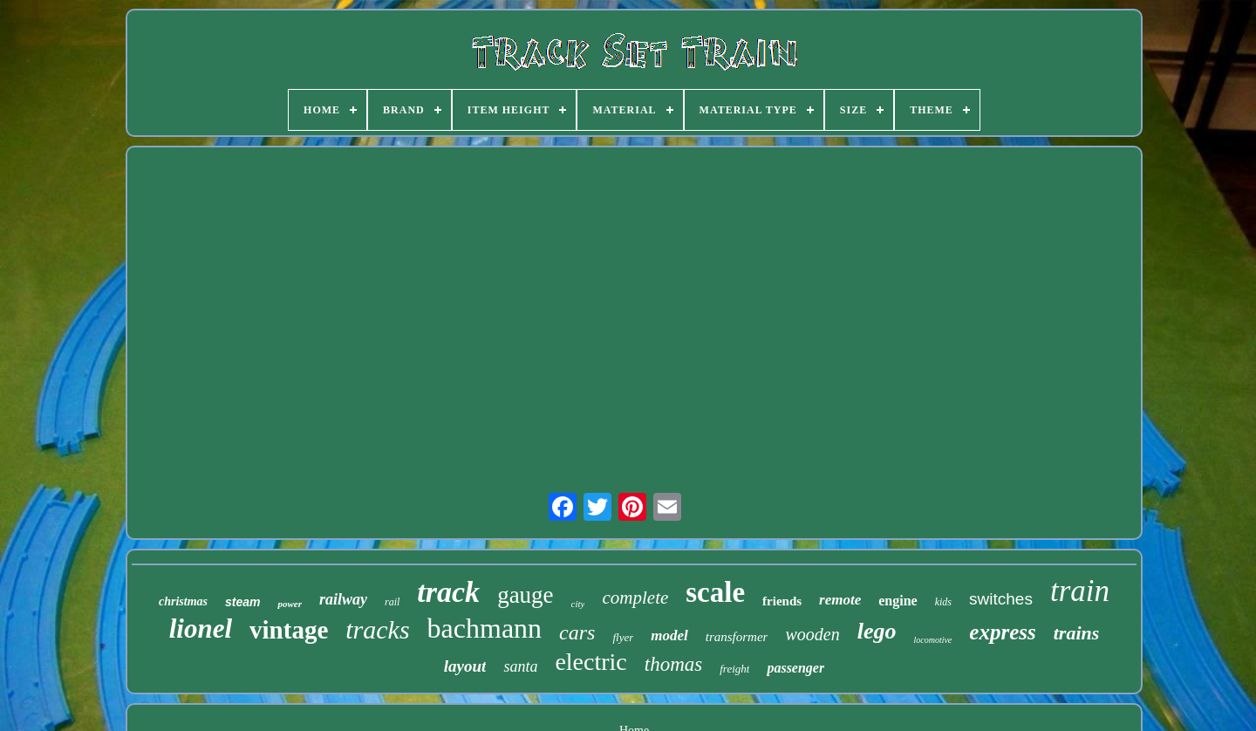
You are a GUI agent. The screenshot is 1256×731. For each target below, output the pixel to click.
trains (1077, 633)
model (669, 635)
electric (590, 661)
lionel (200, 628)
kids (943, 602)
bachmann (485, 628)
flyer (622, 637)
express (1002, 632)
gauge (525, 595)
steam (242, 602)
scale (715, 592)
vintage (288, 630)
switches (1001, 599)
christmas (183, 601)
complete (635, 597)
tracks (377, 629)
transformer (737, 637)
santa (520, 666)
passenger (795, 667)
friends (782, 601)
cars (577, 632)
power (289, 603)
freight (734, 668)
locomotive (932, 640)
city (578, 603)
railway (343, 599)
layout (465, 666)
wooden (812, 634)
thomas (673, 664)
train (1079, 591)
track (448, 592)
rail (392, 602)
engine (897, 600)
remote (840, 599)
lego (877, 631)
